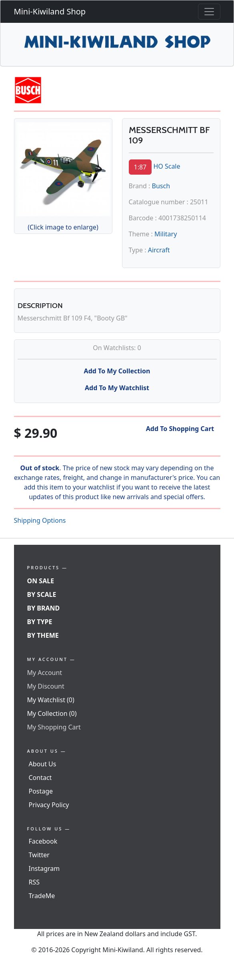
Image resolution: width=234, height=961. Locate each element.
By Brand (43, 608)
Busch (161, 185)
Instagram (44, 868)
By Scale (41, 594)
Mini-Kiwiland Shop (50, 11)
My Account (44, 672)
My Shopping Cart (54, 727)
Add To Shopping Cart (180, 428)
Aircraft (159, 250)
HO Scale (166, 166)
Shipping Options (40, 520)
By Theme (43, 635)
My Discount (45, 686)
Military (165, 234)
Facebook (43, 841)
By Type (39, 621)
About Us (42, 764)
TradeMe (42, 895)
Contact (40, 777)
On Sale (40, 580)
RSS (34, 882)
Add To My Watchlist (117, 387)
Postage (41, 791)
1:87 (140, 167)
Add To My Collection (117, 371)
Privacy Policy (49, 804)
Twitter (39, 854)
